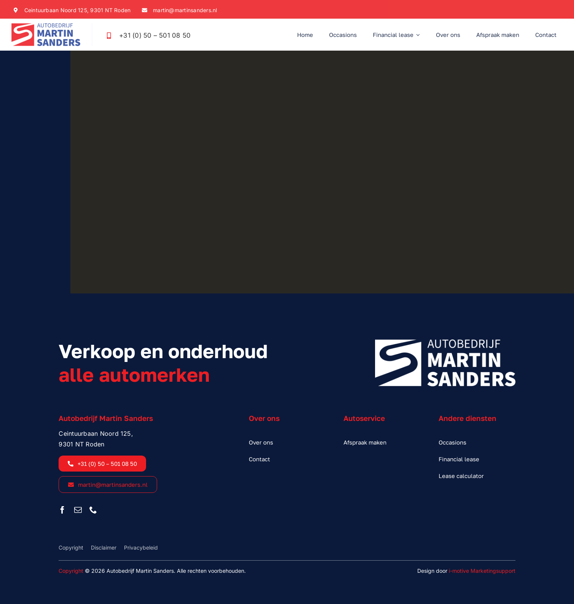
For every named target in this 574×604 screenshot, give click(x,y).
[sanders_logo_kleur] (45, 26)
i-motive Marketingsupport (482, 570)
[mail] (78, 510)
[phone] (93, 510)
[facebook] (62, 510)
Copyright (71, 570)
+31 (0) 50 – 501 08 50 (155, 35)
